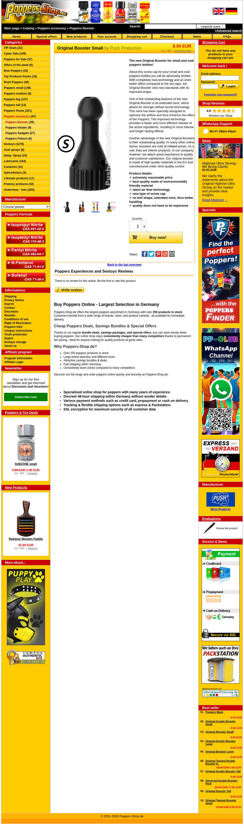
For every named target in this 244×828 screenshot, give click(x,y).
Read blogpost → (215, 200)
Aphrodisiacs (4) (15, 172)
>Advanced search (228, 30)
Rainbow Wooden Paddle (26, 539)
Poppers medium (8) (17, 93)
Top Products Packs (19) (20, 76)
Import (8, 338)
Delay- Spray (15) (15, 155)
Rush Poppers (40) (16, 82)
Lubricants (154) (15, 161)
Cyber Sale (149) (15, 53)
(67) (20, 116)
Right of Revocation (17, 323)
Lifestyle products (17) (19, 178)
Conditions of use (16, 319)
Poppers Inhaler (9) (17, 127)
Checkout (167, 36)
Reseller (9, 315)
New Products (16, 487)
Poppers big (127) (16, 99)
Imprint (9, 304)
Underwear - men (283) (19, 189)
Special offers (46, 36)
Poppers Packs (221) (18, 110)
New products (77, 36)
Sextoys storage (15, 342)
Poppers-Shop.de (157, 374)
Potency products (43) (19, 184)
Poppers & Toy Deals (21, 412)
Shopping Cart (213, 42)
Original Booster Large (219, 751)
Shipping (10, 296)
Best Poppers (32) (16, 70)
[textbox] (170, 26)
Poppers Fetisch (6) (18, 138)
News (197, 36)
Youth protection (15, 334)
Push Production (126, 48)
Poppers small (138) (17, 88)
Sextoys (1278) (14, 144)
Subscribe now (26, 397)
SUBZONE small (26, 464)
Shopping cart (137, 36)
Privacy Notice (14, 300)
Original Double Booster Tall (223, 771)
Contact (9, 307)
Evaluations (211, 519)
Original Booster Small (219, 731)
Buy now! (147, 237)
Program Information (18, 358)
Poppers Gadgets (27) (19, 133)
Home (16, 36)
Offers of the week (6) (18, 65)
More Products (220, 509)
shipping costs (183, 50)
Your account (107, 36)
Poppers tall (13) (15, 105)
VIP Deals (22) (13, 48)
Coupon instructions (18, 330)
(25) (19, 122)
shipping (32, 473)
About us (10, 346)
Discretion (11, 311)
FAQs (227, 36)
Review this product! (227, 528)
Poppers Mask (214, 712)
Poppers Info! (13, 327)
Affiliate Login (13, 362)
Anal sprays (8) (14, 149)
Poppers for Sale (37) (18, 59)
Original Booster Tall (218, 791)
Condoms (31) (13, 167)
